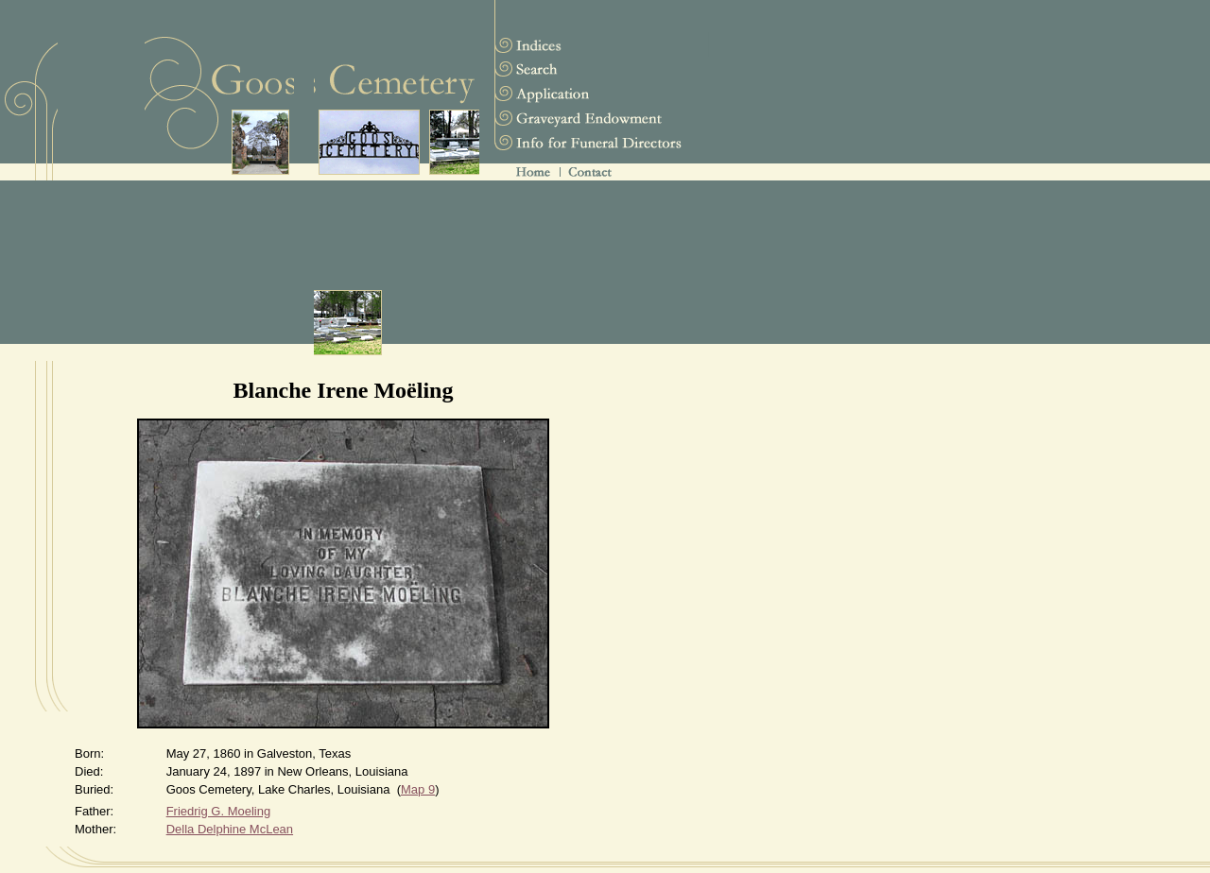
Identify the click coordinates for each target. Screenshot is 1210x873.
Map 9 (418, 789)
